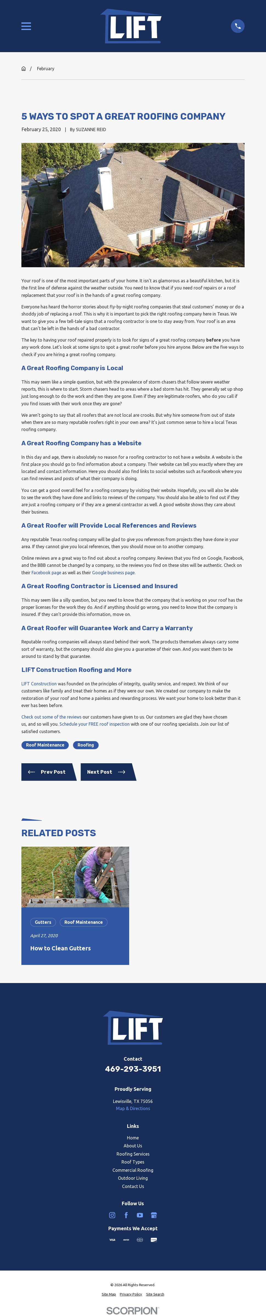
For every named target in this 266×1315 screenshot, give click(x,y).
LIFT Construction (39, 683)
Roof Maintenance (45, 744)
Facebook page (46, 572)
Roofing (86, 744)
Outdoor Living (133, 1178)
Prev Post (47, 772)
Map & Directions (133, 1108)
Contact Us (133, 1186)
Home (133, 1137)
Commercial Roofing (132, 1170)
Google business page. (113, 572)
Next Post (106, 772)
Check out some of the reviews (51, 716)
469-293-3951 (133, 1069)
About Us (133, 1145)
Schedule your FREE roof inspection (95, 724)
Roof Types (132, 1161)
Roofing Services (133, 1153)
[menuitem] (109, 1294)
